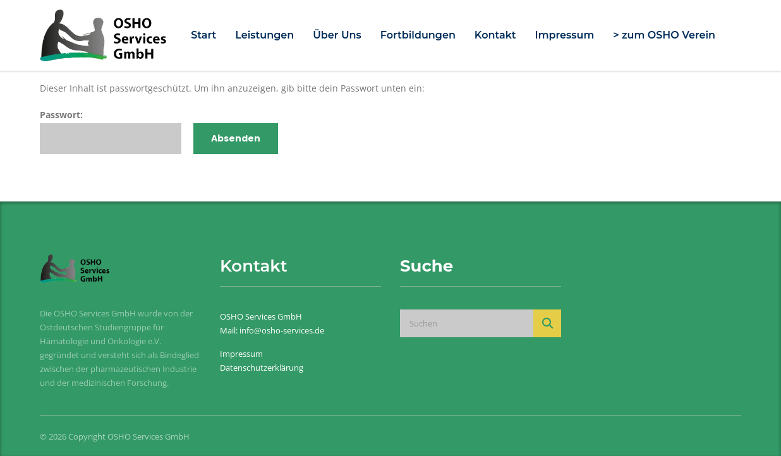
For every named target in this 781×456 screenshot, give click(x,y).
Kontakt (495, 35)
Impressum (565, 35)
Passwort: (110, 131)
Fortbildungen (418, 35)
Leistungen (264, 35)
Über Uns (337, 35)
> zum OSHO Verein (664, 35)
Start (203, 35)
